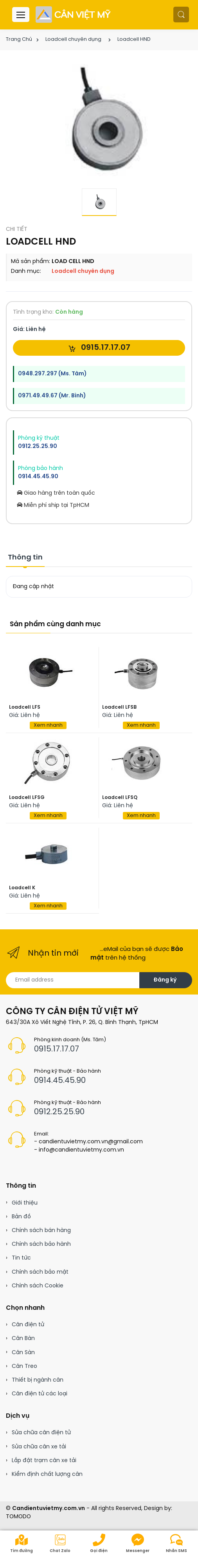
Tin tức (21, 1258)
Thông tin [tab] (25, 557)
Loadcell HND (134, 39)
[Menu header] (20, 14)
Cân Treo (24, 1366)
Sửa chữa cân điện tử (41, 1433)
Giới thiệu (25, 1203)
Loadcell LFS (24, 707)
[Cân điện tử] (74, 14)
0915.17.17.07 (99, 348)
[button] (181, 14)
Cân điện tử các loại (39, 1394)
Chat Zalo (60, 1543)
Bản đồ (21, 1217)
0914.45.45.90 (38, 477)
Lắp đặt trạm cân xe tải (44, 1461)
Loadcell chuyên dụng (73, 39)
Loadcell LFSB (119, 707)
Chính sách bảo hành (41, 1244)
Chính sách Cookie (37, 1286)
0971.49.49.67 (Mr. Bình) (52, 396)
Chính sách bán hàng (41, 1231)
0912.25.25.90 (37, 447)
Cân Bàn (23, 1339)
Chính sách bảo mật (40, 1272)
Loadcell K (22, 887)
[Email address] (73, 980)
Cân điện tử (28, 1325)
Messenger (137, 1543)
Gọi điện (99, 1543)
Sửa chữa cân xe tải (39, 1447)
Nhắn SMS (176, 1543)
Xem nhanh (48, 725)
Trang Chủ (19, 39)
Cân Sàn (23, 1353)
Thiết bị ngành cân (37, 1380)
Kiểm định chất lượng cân (47, 1474)
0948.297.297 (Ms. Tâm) (52, 374)
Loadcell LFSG (27, 797)
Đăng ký (164, 980)
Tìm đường (21, 1543)
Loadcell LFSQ (119, 797)
